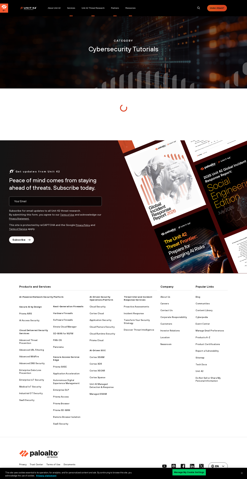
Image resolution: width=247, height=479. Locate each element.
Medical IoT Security (30, 387)
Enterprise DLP (61, 390)
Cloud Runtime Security (102, 334)
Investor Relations (170, 330)
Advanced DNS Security (32, 363)
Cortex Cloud (97, 313)
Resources (130, 8)
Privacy (23, 464)
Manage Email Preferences (210, 330)
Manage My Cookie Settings (189, 473)
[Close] (241, 473)
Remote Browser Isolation (66, 417)
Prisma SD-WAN (61, 410)
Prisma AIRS (25, 313)
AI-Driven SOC (98, 350)
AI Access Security (29, 320)
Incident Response (134, 313)
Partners (115, 8)
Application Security (100, 320)
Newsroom (166, 344)
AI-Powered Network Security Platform (41, 297)
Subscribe (22, 240)
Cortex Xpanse (97, 377)
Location (165, 337)
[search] (199, 8)
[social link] (162, 466)
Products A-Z (203, 337)
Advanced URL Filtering (31, 350)
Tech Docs (201, 364)
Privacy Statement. (25, 218)
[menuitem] (32, 8)
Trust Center (37, 464)
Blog (198, 297)
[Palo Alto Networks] (30, 8)
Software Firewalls (63, 320)
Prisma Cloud (97, 340)
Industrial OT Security (31, 393)
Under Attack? (217, 8)
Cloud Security (98, 306)
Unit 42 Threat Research (93, 8)
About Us (165, 297)
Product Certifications (208, 344)
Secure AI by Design (30, 307)
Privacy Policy (84, 224)
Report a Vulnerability (207, 351)
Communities (203, 303)
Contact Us (166, 310)
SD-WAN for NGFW (63, 333)
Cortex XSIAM (97, 357)
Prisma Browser (61, 403)
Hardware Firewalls (63, 313)
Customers (166, 324)
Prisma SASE (60, 367)
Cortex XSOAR (97, 370)
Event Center (203, 324)
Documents (71, 464)
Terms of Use (68, 214)
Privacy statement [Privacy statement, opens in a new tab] (46, 475)
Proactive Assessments (136, 306)
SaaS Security (26, 400)
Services (71, 8)
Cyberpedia (202, 317)
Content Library (204, 310)
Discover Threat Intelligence (139, 330)
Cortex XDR (96, 364)
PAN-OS (57, 340)
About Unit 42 (54, 8)
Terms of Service (19, 228)
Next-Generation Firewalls (68, 306)
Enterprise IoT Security (31, 380)
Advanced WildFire (29, 356)
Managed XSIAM (98, 394)
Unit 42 (199, 371)
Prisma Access (61, 397)
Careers (164, 303)
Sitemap (200, 357)
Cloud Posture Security (102, 327)
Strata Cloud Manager (64, 327)
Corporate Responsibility (173, 317)
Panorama (58, 347)
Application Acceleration (66, 373)
